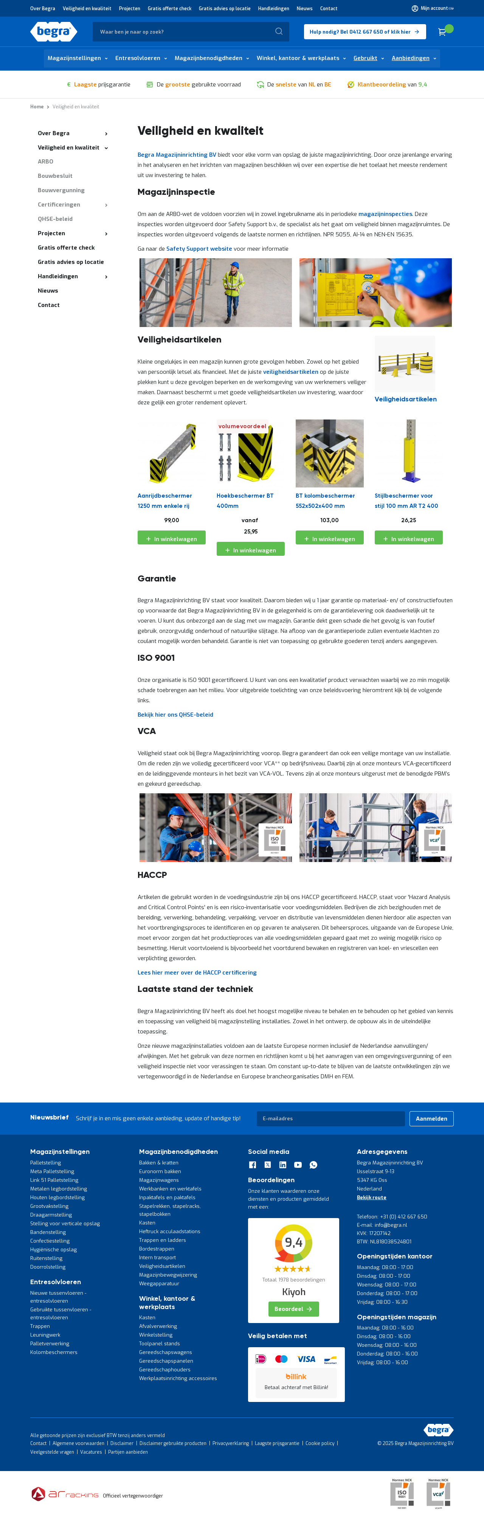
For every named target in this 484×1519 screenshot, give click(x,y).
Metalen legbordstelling (58, 1189)
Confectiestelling (50, 1241)
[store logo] (54, 32)
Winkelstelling (155, 1335)
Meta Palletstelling (52, 1171)
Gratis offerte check (169, 9)
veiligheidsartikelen (291, 372)
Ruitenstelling (46, 1258)
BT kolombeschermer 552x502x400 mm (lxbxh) (325, 502)
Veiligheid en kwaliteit (87, 9)
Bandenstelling (48, 1232)
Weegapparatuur (159, 1283)
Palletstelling (45, 1163)
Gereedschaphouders (165, 1369)
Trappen (40, 1326)
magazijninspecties (385, 214)
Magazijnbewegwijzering (168, 1275)
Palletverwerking (49, 1343)
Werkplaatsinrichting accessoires (178, 1378)
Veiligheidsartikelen (162, 1266)
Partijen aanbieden (128, 1452)
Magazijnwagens (159, 1180)
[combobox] (191, 32)
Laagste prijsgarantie (277, 1443)
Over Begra (42, 9)
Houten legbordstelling (57, 1197)
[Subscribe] (432, 1118)
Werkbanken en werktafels (170, 1189)
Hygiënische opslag (53, 1249)
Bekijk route (371, 1197)
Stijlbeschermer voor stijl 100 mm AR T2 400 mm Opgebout (406, 502)
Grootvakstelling (49, 1206)
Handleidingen (273, 9)
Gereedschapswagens (165, 1352)
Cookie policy (320, 1443)
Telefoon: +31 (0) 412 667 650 (392, 1217)
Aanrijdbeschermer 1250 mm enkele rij (165, 501)
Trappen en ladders (162, 1240)
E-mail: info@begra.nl (382, 1225)
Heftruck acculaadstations (169, 1231)
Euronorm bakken (160, 1171)
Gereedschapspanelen (166, 1361)
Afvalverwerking (158, 1326)
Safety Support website (199, 249)
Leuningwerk (45, 1335)
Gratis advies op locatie (225, 9)
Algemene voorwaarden (78, 1443)
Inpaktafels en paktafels (167, 1197)
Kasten (147, 1223)
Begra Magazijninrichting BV (177, 155)
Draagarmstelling (51, 1215)
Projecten (129, 9)
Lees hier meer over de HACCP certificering (197, 972)
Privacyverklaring (231, 1443)
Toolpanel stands (159, 1343)
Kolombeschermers (54, 1352)
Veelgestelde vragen (52, 1452)
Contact (329, 9)
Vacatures (91, 1452)
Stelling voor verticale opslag (65, 1223)
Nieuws (305, 9)
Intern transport (157, 1257)
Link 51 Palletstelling (54, 1180)
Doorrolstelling (47, 1267)
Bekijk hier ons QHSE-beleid (175, 715)
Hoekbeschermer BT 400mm (245, 501)
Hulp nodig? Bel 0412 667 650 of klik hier (360, 32)
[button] (433, 8)
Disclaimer (121, 1443)
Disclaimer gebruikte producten (173, 1443)
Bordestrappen (156, 1249)
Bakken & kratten (158, 1163)
